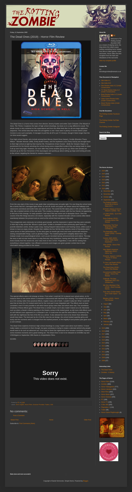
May (105, 313)
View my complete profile (107, 61)
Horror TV (104, 402)
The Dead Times (106, 370)
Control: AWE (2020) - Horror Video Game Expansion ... (110, 240)
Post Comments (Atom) (27, 423)
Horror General (106, 397)
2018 (103, 331)
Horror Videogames (107, 387)
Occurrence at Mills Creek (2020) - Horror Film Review (111, 274)
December (107, 191)
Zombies (104, 384)
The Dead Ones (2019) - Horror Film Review (111, 268)
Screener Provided (38, 404)
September (107, 200)
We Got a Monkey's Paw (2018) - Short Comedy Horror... (111, 287)
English (22, 404)
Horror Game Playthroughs (110, 412)
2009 (103, 357)
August (106, 304)
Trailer (103, 410)
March (105, 318)
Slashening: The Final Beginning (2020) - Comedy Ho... (110, 227)
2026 (103, 171)
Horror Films (28, 404)
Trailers (47, 404)
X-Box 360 (104, 404)
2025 (103, 174)
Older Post (87, 420)
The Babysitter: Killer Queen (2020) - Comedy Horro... (112, 233)
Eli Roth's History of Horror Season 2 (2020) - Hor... (112, 210)
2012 (103, 349)
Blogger (85, 481)
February (106, 321)
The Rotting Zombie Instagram (109, 127)
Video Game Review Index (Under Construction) (110, 99)
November (107, 194)
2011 (103, 352)
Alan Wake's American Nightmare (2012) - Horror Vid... (110, 251)
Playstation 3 (105, 407)
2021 (103, 185)
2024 (103, 177)
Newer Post (14, 420)
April (105, 316)
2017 (103, 334)
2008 (103, 360)
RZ (114, 35)
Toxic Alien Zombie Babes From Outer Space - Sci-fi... (112, 293)
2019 (17, 404)
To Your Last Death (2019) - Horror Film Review (112, 263)
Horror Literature (106, 389)
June (105, 310)
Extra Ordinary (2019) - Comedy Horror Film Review (111, 220)
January (106, 324)
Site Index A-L (106, 80)
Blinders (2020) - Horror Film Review (111, 299)
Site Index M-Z (106, 83)
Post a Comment (18, 415)
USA (51, 404)
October (106, 197)
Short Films (105, 392)
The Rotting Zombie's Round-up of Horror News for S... (110, 204)
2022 (103, 182)
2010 (103, 355)
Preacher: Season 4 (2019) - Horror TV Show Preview (112, 258)
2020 (103, 188)
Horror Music (105, 394)
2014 (103, 343)
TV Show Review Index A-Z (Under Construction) (110, 91)
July (105, 307)
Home (51, 420)
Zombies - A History (107, 372)
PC (102, 399)
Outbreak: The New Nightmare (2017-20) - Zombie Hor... (111, 280)
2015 (103, 340)
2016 (103, 337)
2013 (103, 346)
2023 (103, 180)
